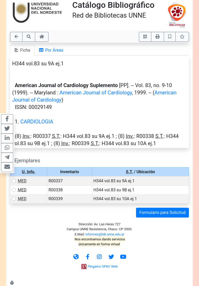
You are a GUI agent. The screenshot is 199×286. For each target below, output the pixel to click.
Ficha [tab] (22, 50)
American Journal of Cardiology (96, 92)
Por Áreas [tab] (51, 50)
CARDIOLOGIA (36, 121)
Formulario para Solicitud (162, 212)
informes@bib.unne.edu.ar (105, 234)
